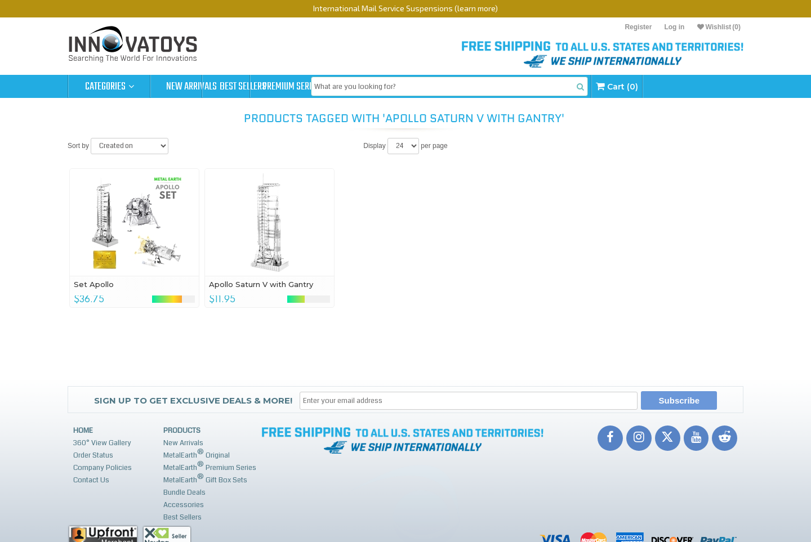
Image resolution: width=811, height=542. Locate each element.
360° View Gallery (102, 443)
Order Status (93, 455)
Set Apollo (94, 284)
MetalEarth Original (196, 454)
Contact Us (91, 480)
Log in (674, 27)
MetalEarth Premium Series (209, 466)
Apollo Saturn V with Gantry (261, 284)
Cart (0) (705, 86)
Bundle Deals (184, 492)
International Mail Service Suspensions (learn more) (405, 8)
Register (638, 27)
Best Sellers (274, 86)
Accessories (183, 505)
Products (181, 430)
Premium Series (356, 86)
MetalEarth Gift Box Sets (205, 479)
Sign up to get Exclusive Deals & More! (193, 400)
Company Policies (102, 468)
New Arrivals (191, 86)
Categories (109, 86)
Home (83, 430)
